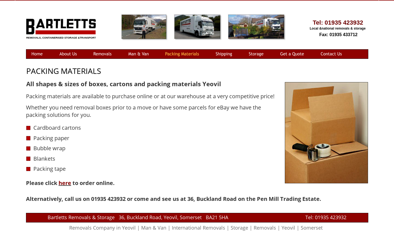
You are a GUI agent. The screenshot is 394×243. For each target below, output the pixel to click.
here (65, 183)
